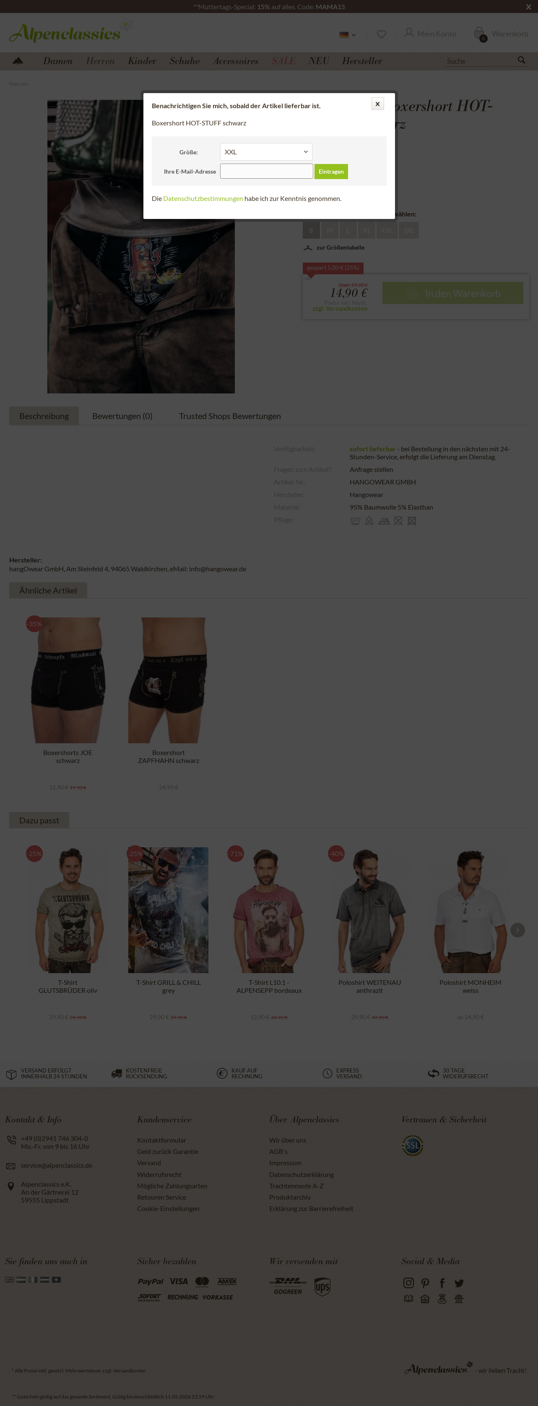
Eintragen (331, 171)
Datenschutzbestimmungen (203, 198)
